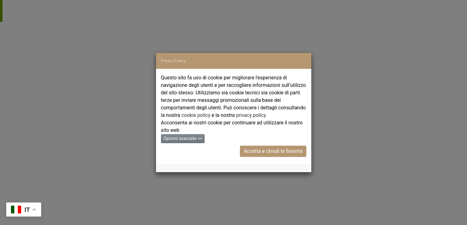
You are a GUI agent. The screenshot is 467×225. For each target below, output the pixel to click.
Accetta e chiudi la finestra (273, 151)
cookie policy (195, 115)
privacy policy (251, 115)
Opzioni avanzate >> (182, 138)
